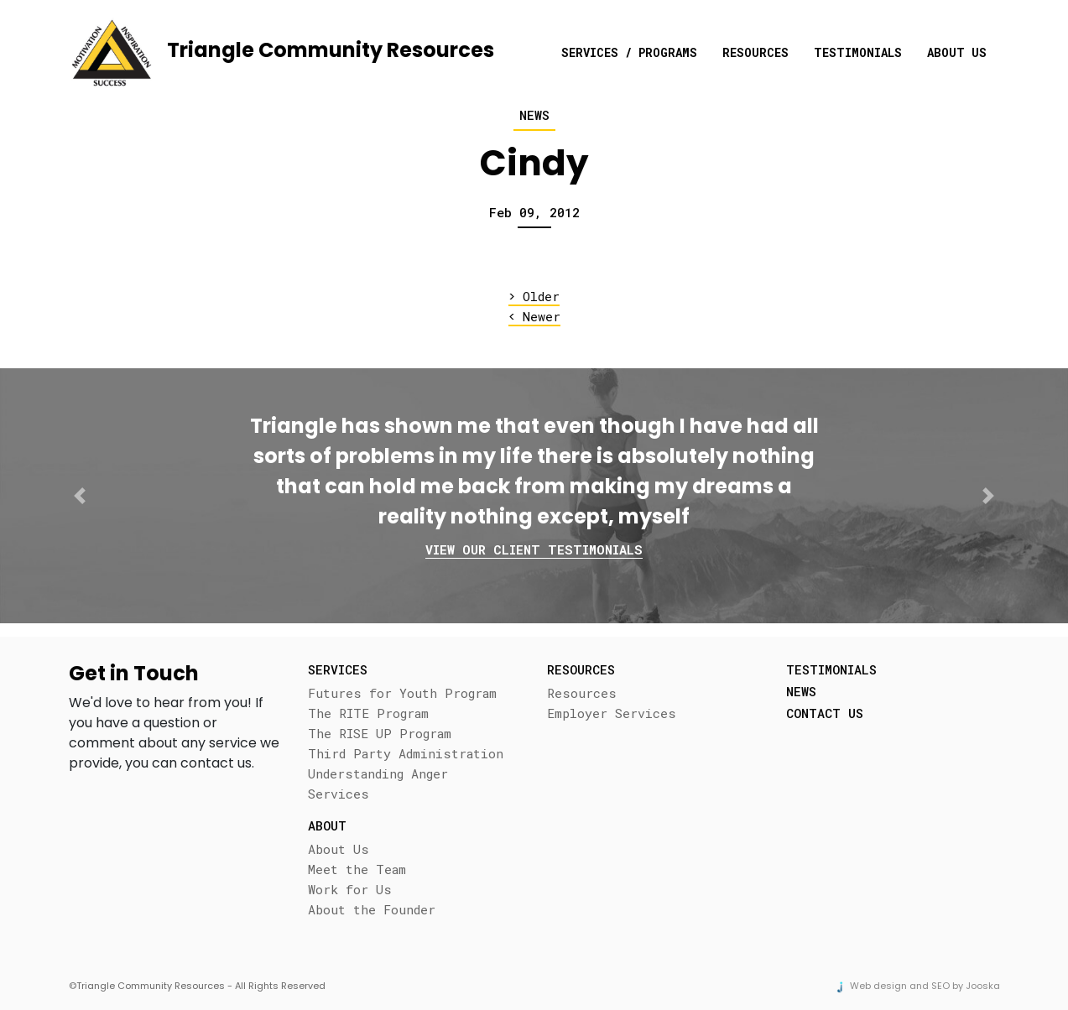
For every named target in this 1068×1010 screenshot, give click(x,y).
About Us (957, 52)
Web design (878, 985)
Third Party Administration (405, 753)
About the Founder (371, 909)
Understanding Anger (378, 773)
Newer (534, 316)
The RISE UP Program (379, 733)
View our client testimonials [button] (534, 549)
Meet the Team (357, 869)
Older (534, 296)
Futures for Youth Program (402, 693)
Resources (755, 52)
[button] (80, 495)
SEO (940, 985)
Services (338, 793)
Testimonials (858, 52)
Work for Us (350, 889)
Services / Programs (629, 52)
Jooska (983, 985)
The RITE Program (368, 713)
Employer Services (611, 713)
